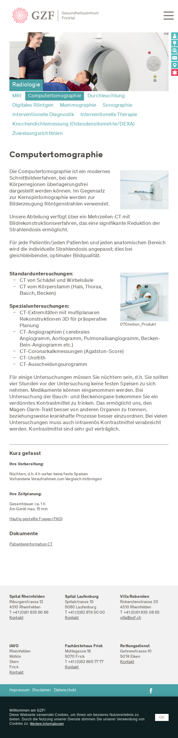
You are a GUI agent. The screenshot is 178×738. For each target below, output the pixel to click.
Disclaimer (41, 690)
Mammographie (78, 105)
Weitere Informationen (47, 724)
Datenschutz (65, 690)
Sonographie (117, 105)
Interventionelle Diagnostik (43, 115)
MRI (17, 96)
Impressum (19, 690)
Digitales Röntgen (32, 105)
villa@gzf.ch (130, 618)
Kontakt (16, 618)
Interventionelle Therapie (108, 115)
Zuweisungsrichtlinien (37, 133)
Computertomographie (54, 96)
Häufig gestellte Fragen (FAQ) (36, 519)
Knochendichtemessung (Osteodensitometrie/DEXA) (73, 124)
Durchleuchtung (106, 96)
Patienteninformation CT (31, 545)
